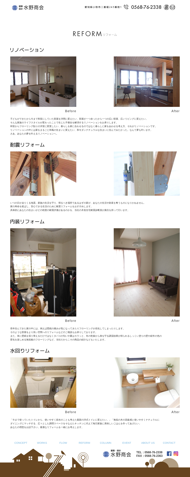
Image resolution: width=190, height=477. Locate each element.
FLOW (63, 442)
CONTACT (169, 442)
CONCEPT (20, 442)
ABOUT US (148, 442)
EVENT (126, 442)
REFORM (84, 442)
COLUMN (105, 442)
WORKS (42, 442)
